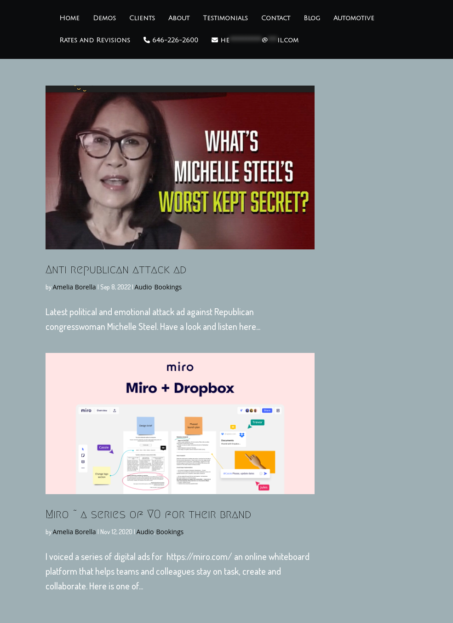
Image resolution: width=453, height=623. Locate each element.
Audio (143, 287)
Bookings (168, 287)
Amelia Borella (74, 287)
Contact (275, 18)
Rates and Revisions (94, 40)
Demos (104, 18)
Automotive (353, 18)
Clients (142, 18)
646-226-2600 (170, 40)
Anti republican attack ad (116, 269)
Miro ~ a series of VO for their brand (148, 514)
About (178, 18)
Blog (312, 18)
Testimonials (225, 18)
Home (69, 18)
